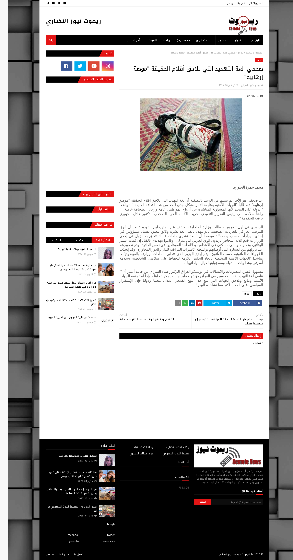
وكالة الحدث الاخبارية (169, 447)
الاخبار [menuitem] (231, 40)
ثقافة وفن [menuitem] (175, 40)
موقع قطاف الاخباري (133, 453)
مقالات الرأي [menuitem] (196, 40)
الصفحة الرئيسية (246, 52)
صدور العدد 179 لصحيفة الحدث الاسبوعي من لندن (63, 302)
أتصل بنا (234, 3)
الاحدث (72, 240)
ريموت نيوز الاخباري (65, 21)
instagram (101, 541)
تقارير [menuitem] (214, 40)
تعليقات (49, 240)
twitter (103, 534)
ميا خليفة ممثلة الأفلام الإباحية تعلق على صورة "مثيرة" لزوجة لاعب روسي (64, 267)
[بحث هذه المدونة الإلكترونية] (229, 502)
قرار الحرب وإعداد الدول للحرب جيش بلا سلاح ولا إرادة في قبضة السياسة (63, 284)
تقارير (232, 52)
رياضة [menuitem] (158, 40)
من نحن (222, 3)
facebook (65, 534)
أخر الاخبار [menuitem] (126, 40)
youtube (66, 541)
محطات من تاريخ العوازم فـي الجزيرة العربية (64, 317)
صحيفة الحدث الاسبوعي (168, 453)
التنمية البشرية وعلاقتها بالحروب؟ (69, 249)
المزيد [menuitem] (145, 40)
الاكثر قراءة (95, 240)
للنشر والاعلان (248, 3)
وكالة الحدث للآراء (135, 447)
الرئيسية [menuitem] (246, 40)
